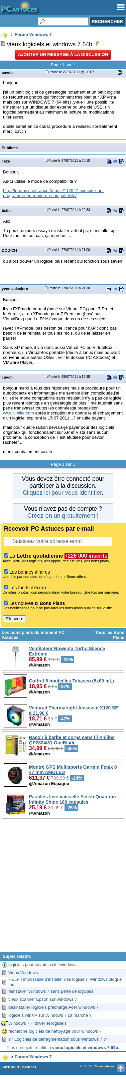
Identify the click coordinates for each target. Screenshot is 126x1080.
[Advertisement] (63, 889)
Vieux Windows (23, 972)
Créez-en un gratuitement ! (62, 515)
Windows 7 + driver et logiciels (37, 1023)
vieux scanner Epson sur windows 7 (42, 999)
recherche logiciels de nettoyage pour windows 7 (54, 1031)
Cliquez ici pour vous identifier (62, 492)
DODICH (9, 250)
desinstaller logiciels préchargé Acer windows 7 (53, 1007)
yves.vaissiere (15, 288)
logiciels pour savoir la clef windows (42, 964)
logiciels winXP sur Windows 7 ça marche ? (49, 1015)
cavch (7, 72)
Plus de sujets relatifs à (63, 1047)
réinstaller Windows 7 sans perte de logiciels (50, 991)
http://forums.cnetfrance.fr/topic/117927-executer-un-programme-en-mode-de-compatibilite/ (53, 193)
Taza (6, 161)
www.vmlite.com (18, 412)
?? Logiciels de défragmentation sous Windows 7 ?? (58, 1039)
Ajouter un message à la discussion (63, 54)
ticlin (6, 210)
